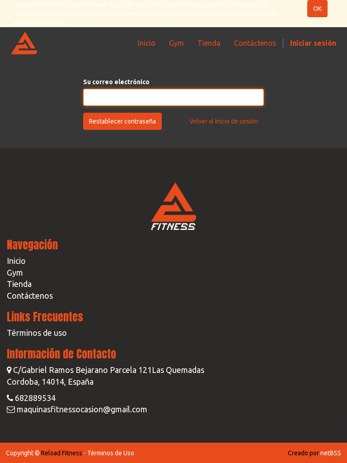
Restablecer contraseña (122, 121)
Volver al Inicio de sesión (223, 121)
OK (317, 8)
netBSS (330, 453)
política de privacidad (239, 4)
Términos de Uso (110, 453)
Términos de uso (37, 332)
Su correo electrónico (116, 82)
